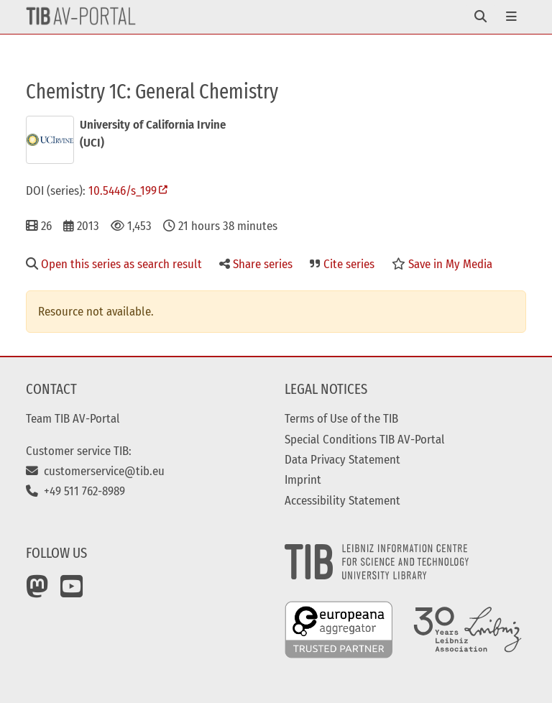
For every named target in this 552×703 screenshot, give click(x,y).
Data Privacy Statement (342, 459)
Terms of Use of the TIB (341, 418)
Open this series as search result (114, 264)
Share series (256, 264)
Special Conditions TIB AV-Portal (365, 439)
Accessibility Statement (342, 500)
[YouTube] (71, 591)
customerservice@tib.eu (95, 471)
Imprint (303, 479)
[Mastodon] (37, 591)
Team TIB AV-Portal (73, 418)
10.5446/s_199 (122, 190)
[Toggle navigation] (480, 17)
